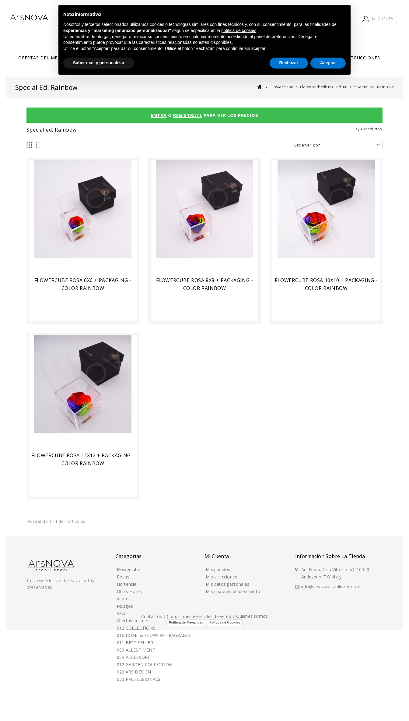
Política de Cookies (224, 713)
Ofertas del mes (39, 58)
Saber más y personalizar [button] (98, 62)
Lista (39, 145)
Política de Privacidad (186, 713)
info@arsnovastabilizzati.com (331, 586)
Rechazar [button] (288, 62)
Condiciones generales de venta (199, 707)
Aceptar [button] (328, 62)
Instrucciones (361, 58)
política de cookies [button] (238, 30)
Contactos (152, 707)
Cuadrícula (29, 145)
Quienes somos (252, 706)
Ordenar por (307, 145)
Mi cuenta (216, 556)
